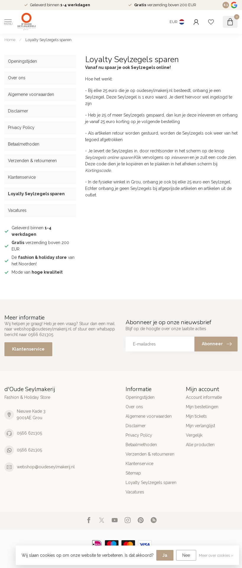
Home (9, 39)
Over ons (16, 77)
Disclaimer (18, 111)
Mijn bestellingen (202, 406)
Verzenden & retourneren (32, 160)
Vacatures (17, 210)
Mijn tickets (196, 416)
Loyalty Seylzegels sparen (48, 39)
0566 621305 (29, 433)
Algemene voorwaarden (31, 94)
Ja (165, 555)
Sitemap (133, 473)
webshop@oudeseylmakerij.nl (46, 466)
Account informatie (204, 397)
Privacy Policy (21, 127)
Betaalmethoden (23, 144)
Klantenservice (22, 177)
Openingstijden (22, 61)
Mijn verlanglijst (200, 425)
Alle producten (200, 444)
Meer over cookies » (216, 555)
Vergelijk (194, 435)
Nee (186, 555)
